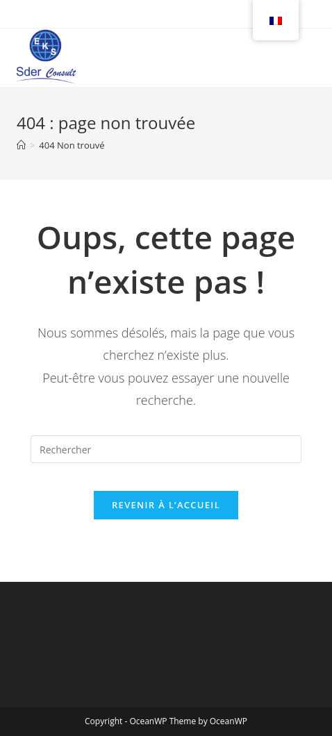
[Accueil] (21, 145)
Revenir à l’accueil (166, 505)
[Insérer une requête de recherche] (166, 449)
